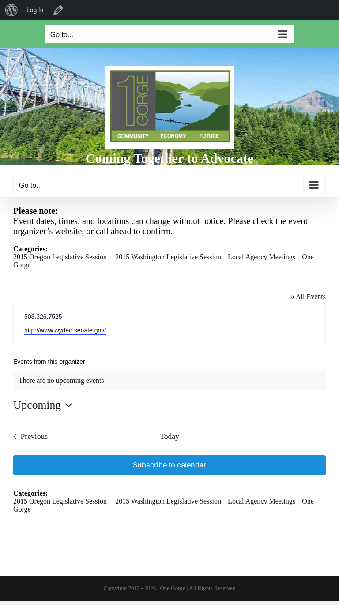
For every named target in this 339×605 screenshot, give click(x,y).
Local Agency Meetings (261, 257)
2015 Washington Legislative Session (168, 257)
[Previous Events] (28, 436)
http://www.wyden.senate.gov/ (65, 330)
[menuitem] (11, 10)
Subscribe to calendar (169, 465)
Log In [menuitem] (34, 10)
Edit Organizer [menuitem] (58, 10)
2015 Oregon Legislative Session (60, 257)
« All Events (308, 296)
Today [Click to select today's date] (169, 436)
